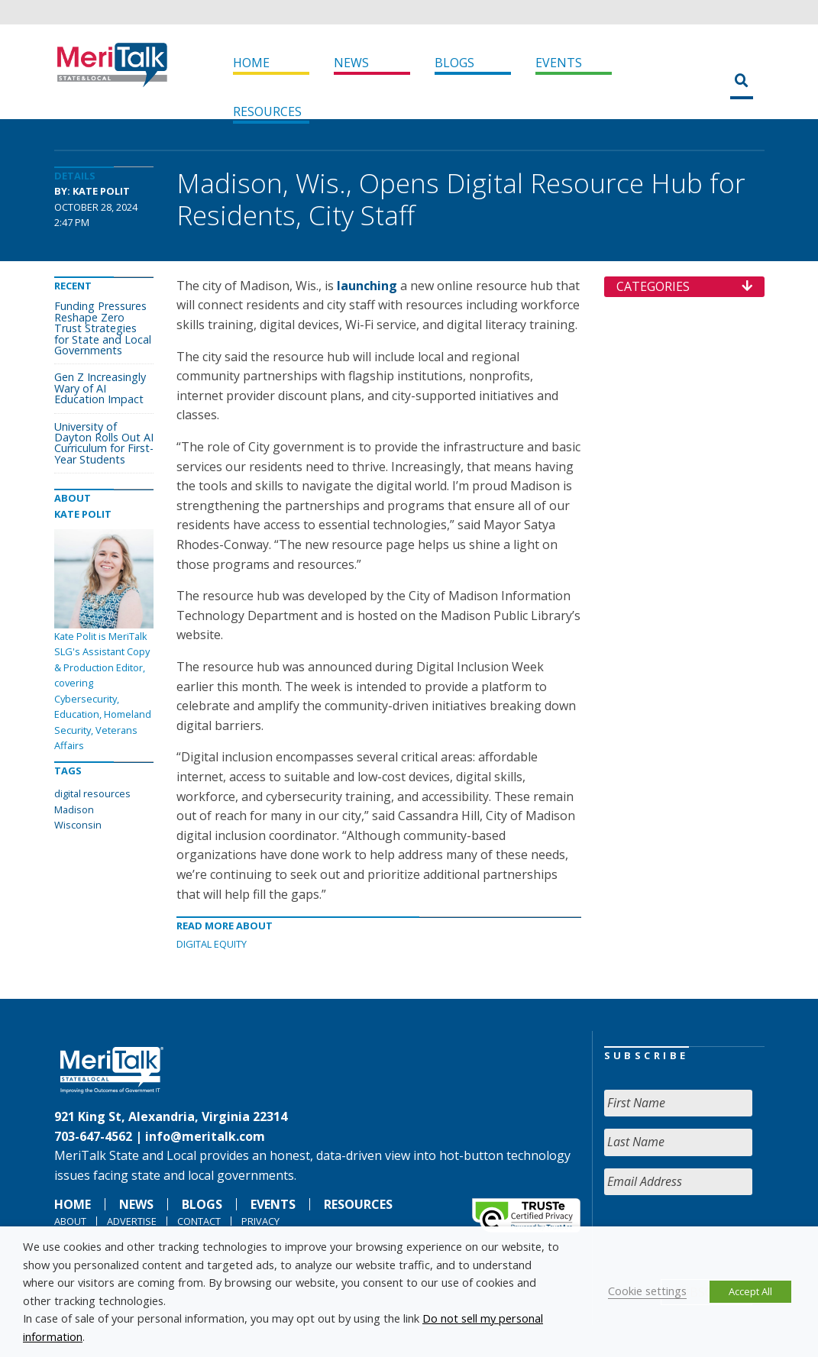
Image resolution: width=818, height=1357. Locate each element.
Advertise (132, 1221)
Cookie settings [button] (647, 1290)
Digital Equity (211, 944)
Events (558, 62)
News (351, 62)
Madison (74, 809)
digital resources (92, 793)
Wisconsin (78, 825)
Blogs (454, 62)
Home (251, 62)
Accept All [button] (750, 1291)
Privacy (260, 1221)
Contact (199, 1221)
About (70, 1221)
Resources (267, 111)
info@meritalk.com (205, 1136)
